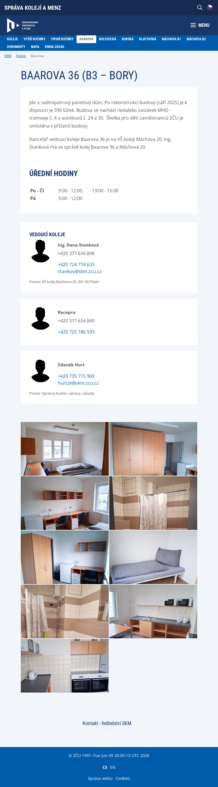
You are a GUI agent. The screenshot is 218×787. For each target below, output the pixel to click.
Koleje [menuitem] (12, 39)
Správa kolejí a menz (32, 7)
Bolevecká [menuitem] (107, 39)
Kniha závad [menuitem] (54, 47)
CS (104, 767)
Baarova (37, 55)
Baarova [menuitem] (86, 39)
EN (113, 767)
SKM (7, 55)
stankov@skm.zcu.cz (80, 271)
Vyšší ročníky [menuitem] (35, 39)
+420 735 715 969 (76, 376)
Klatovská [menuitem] (147, 39)
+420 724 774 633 (76, 264)
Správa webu (100, 778)
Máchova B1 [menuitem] (171, 39)
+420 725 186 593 (76, 332)
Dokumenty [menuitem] (16, 47)
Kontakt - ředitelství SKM (107, 723)
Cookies (123, 778)
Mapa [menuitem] (35, 47)
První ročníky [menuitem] (62, 39)
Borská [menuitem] (127, 39)
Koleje (21, 55)
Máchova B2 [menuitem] (196, 39)
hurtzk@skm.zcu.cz (78, 383)
